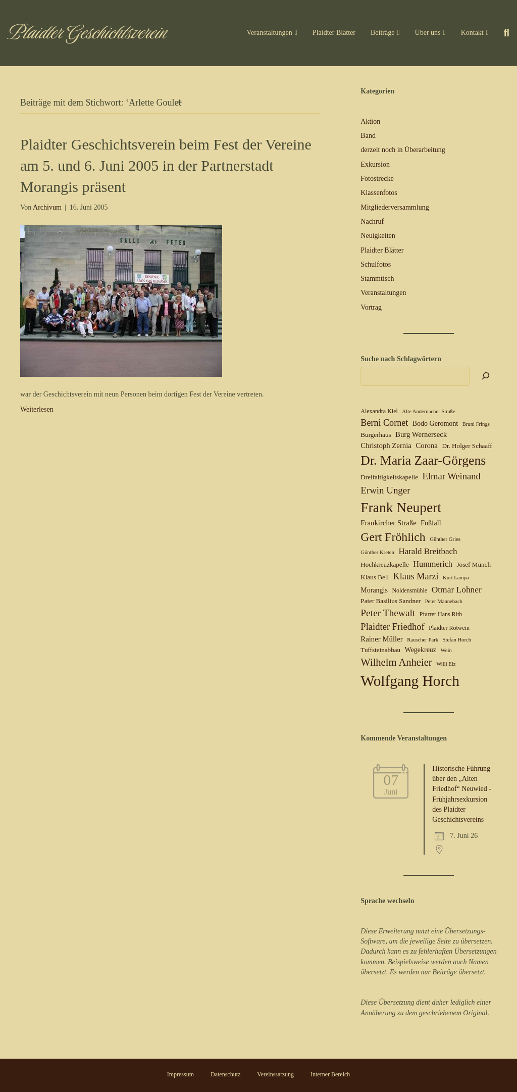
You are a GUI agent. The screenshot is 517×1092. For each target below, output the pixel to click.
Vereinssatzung (275, 1074)
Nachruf (372, 221)
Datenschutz (225, 1074)
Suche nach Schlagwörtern (400, 359)
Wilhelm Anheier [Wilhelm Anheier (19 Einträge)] (396, 662)
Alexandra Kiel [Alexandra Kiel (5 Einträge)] (378, 411)
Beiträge (382, 32)
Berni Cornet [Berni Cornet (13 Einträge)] (384, 423)
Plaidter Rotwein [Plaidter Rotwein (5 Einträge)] (449, 627)
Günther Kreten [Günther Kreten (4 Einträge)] (377, 552)
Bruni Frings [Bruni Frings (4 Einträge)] (476, 424)
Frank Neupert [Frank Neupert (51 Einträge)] (400, 507)
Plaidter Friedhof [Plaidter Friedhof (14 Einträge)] (392, 626)
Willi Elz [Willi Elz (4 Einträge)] (445, 664)
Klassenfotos (378, 192)
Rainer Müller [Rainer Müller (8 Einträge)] (381, 639)
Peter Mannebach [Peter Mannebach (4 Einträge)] (443, 601)
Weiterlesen (37, 409)
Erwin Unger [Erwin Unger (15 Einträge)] (385, 490)
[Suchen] (502, 32)
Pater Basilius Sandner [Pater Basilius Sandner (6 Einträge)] (390, 601)
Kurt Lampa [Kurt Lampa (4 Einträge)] (456, 577)
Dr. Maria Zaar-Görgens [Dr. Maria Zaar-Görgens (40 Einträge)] (423, 460)
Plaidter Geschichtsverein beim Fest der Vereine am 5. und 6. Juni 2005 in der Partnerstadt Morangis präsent (166, 165)
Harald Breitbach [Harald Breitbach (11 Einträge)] (427, 551)
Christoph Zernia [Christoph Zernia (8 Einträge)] (385, 445)
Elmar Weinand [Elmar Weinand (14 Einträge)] (452, 476)
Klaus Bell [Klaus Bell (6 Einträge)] (374, 577)
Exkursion (375, 164)
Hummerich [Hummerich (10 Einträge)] (432, 564)
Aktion (370, 121)
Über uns (428, 32)
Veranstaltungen (269, 32)
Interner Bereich (330, 1074)
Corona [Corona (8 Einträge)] (427, 445)
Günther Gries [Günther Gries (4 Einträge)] (445, 539)
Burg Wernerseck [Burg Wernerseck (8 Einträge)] (421, 434)
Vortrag (371, 307)
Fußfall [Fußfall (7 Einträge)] (431, 523)
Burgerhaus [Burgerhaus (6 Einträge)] (375, 434)
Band (368, 135)
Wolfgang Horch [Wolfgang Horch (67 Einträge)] (409, 681)
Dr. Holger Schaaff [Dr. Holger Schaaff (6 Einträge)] (467, 446)
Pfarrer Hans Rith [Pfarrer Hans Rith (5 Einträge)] (441, 614)
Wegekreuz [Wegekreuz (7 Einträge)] (420, 650)
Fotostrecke (376, 178)
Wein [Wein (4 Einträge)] (446, 650)
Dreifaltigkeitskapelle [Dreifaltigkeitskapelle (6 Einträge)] (389, 477)
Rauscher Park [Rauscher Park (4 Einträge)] (422, 639)
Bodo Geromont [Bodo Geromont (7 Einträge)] (435, 423)
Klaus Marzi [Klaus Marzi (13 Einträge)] (416, 576)
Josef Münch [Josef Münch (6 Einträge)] (474, 564)
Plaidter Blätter (334, 32)
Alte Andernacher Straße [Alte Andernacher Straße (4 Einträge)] (428, 411)
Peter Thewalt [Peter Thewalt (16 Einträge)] (387, 613)
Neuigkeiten (377, 235)
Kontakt (472, 32)
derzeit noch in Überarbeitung (402, 150)
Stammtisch (377, 278)
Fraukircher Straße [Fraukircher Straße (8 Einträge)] (388, 523)
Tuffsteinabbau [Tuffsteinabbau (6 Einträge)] (380, 650)
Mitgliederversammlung (394, 207)
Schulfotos (375, 264)
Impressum (180, 1074)
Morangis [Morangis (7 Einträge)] (374, 590)
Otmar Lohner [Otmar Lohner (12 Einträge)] (457, 589)
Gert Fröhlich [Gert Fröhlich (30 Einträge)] (392, 536)
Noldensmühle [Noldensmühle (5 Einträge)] (409, 590)
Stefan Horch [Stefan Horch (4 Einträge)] (457, 639)
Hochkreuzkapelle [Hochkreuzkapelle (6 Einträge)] (384, 564)
